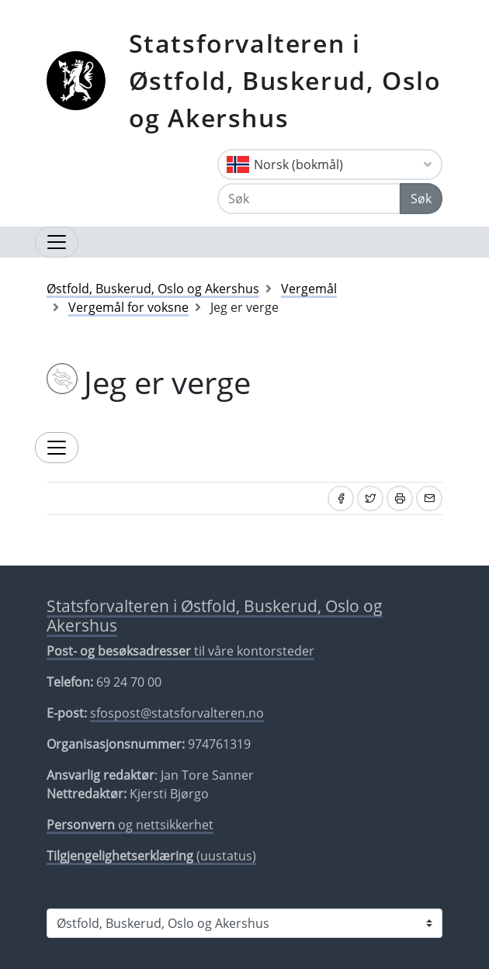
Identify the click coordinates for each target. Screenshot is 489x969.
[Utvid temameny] (56, 447)
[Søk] (309, 198)
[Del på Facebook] (341, 498)
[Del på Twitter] (370, 498)
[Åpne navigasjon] (56, 242)
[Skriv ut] (400, 498)
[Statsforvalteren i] (244, 923)
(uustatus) (151, 855)
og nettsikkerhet (130, 824)
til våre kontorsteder (180, 650)
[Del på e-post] (429, 498)
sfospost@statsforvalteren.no (177, 713)
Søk (421, 198)
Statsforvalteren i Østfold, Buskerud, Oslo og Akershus (285, 80)
